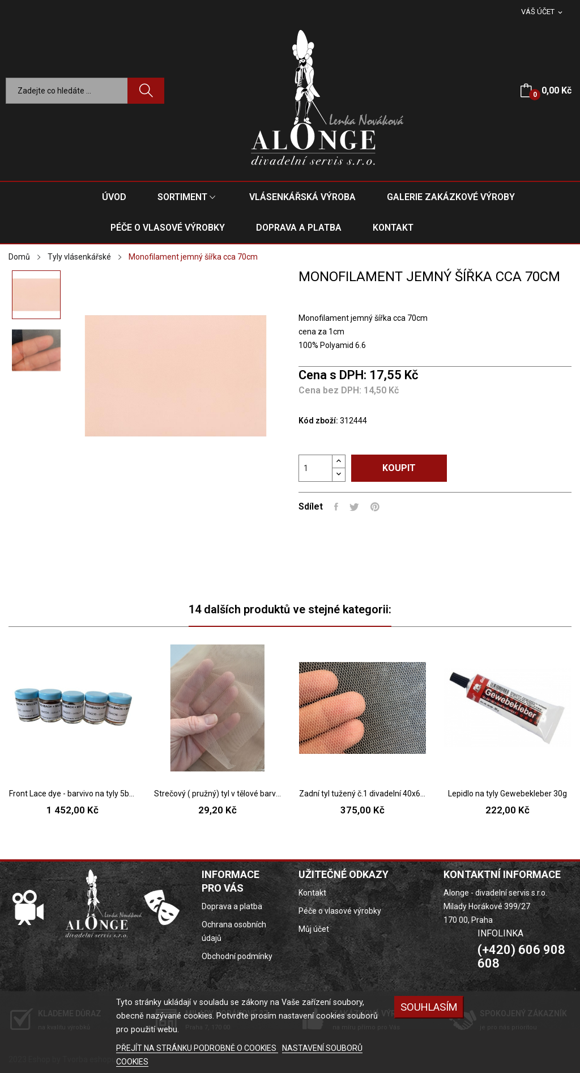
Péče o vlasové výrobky (339, 910)
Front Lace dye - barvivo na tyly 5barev (72, 793)
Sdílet (336, 506)
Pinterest (375, 506)
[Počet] (315, 468)
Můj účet (313, 929)
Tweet (354, 506)
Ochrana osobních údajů (234, 931)
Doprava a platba (232, 906)
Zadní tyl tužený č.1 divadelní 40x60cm (362, 793)
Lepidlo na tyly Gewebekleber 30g (507, 793)
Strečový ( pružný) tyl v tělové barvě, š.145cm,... (217, 793)
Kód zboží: (318, 420)
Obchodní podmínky (237, 956)
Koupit (399, 468)
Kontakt (312, 892)
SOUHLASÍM (429, 1007)
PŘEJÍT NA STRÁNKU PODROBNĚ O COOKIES (197, 1048)
